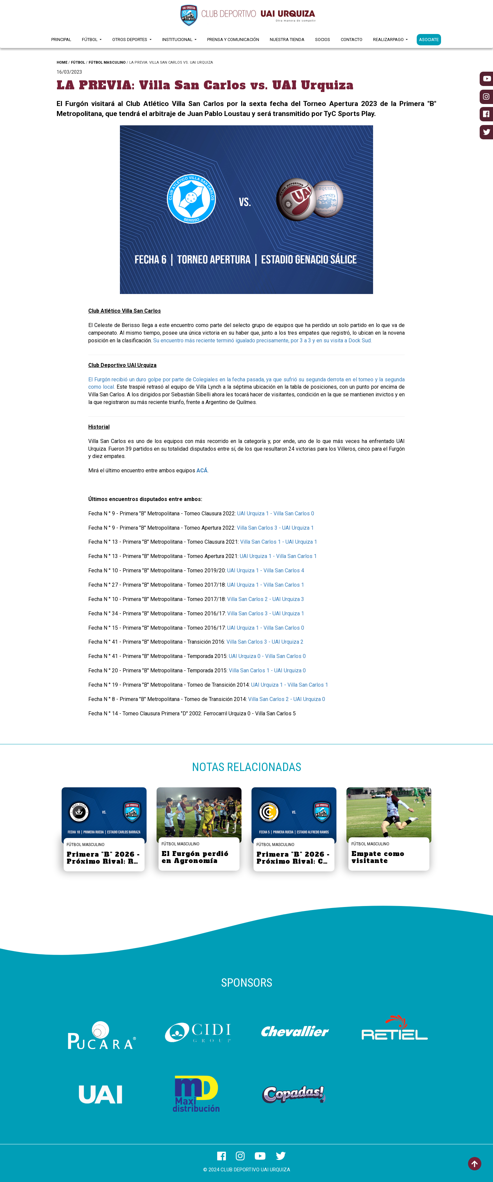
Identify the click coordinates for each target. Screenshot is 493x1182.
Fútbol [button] (90, 39)
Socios (322, 39)
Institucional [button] (178, 39)
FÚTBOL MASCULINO (107, 62)
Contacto (351, 39)
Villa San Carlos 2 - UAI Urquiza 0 (286, 699)
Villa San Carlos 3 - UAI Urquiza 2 (265, 642)
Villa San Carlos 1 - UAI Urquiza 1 (278, 542)
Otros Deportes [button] (130, 39)
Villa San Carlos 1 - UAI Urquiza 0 (267, 670)
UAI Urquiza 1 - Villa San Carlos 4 (265, 570)
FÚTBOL (78, 62)
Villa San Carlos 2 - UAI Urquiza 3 (265, 599)
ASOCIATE (429, 39)
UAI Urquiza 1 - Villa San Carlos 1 (278, 556)
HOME (62, 62)
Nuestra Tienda (287, 39)
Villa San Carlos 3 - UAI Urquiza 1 (275, 528)
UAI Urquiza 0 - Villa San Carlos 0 (267, 656)
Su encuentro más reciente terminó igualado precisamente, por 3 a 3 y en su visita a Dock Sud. (263, 340)
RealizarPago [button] (389, 39)
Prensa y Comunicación (233, 39)
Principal (61, 39)
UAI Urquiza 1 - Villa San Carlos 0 (275, 513)
